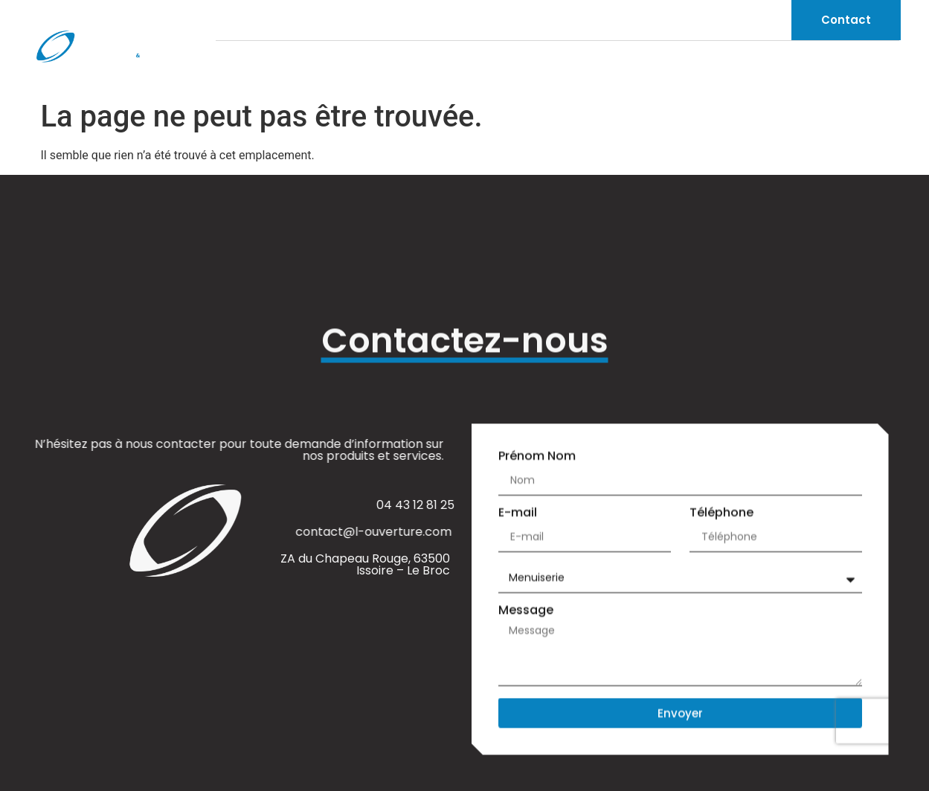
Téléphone (721, 514)
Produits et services (723, 67)
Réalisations (859, 66)
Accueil (503, 66)
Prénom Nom (537, 457)
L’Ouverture (590, 66)
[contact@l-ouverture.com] (337, 20)
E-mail (517, 514)
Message (525, 611)
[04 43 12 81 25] (222, 20)
